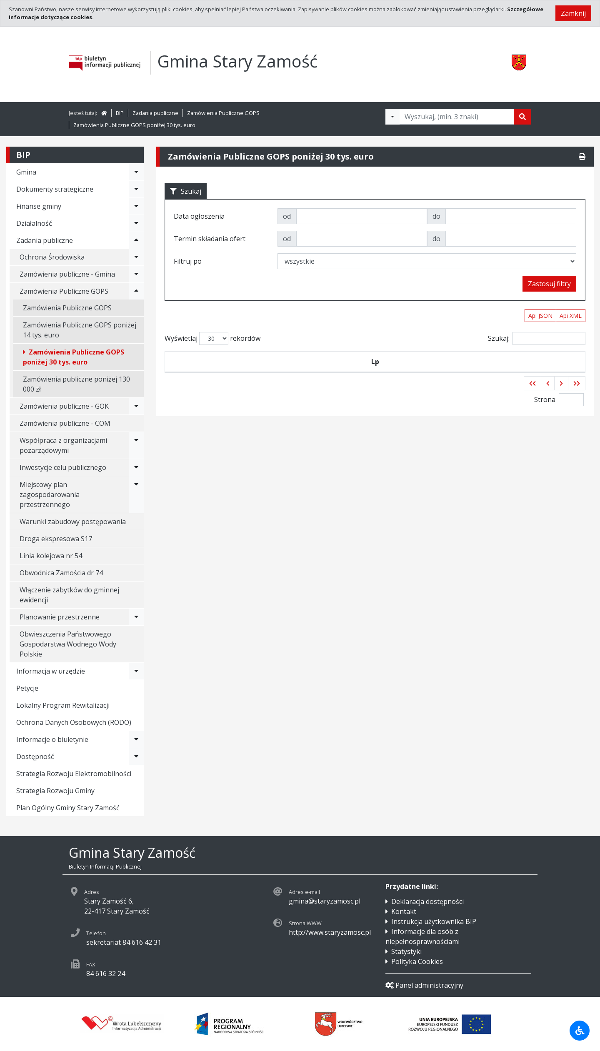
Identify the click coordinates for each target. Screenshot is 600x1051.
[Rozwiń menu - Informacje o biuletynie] (136, 739)
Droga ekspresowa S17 (56, 538)
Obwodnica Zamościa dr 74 (61, 572)
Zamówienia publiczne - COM (65, 423)
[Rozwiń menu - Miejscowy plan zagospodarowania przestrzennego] (136, 494)
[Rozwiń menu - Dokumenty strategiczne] (136, 189)
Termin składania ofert (530, 361)
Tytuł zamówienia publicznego (411, 361)
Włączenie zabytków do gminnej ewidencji (69, 594)
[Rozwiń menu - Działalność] (136, 223)
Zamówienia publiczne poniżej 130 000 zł (76, 384)
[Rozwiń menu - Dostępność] (136, 756)
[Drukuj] (582, 156)
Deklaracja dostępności (427, 901)
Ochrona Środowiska (52, 257)
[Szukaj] (522, 117)
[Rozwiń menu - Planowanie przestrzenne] (136, 617)
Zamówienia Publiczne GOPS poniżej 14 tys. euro (79, 330)
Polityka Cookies (417, 961)
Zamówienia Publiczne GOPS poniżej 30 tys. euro (134, 125)
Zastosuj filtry (549, 283)
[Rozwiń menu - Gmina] (136, 172)
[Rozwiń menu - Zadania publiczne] (136, 240)
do (436, 216)
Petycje (27, 688)
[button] (532, 383)
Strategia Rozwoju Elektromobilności (73, 773)
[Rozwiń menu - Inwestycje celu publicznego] (136, 467)
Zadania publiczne (155, 113)
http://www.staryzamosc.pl (330, 932)
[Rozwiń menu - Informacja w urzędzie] (136, 671)
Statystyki (406, 951)
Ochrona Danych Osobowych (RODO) (73, 722)
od (287, 216)
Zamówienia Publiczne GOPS (223, 113)
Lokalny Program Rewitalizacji (63, 705)
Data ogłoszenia (306, 361)
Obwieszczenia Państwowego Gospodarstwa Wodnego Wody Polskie (68, 644)
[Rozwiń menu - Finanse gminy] (136, 206)
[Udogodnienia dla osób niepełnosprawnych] (580, 1031)
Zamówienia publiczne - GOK (64, 406)
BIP (120, 113)
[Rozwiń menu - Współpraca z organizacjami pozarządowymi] (136, 445)
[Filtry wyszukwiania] (392, 117)
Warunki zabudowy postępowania (73, 521)
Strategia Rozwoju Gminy (55, 790)
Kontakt (403, 911)
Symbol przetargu (224, 361)
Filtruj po (188, 261)
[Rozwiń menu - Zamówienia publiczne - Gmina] (136, 274)
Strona (544, 399)
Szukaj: (536, 338)
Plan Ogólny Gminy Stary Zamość (68, 807)
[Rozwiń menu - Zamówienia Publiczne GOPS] (136, 291)
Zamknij (573, 13)
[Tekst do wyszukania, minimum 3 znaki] (456, 117)
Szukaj (185, 191)
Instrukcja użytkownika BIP (433, 921)
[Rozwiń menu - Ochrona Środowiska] (136, 257)
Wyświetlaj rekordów (212, 338)
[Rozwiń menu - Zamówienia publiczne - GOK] (136, 406)
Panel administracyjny (424, 985)
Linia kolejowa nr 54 (51, 555)
